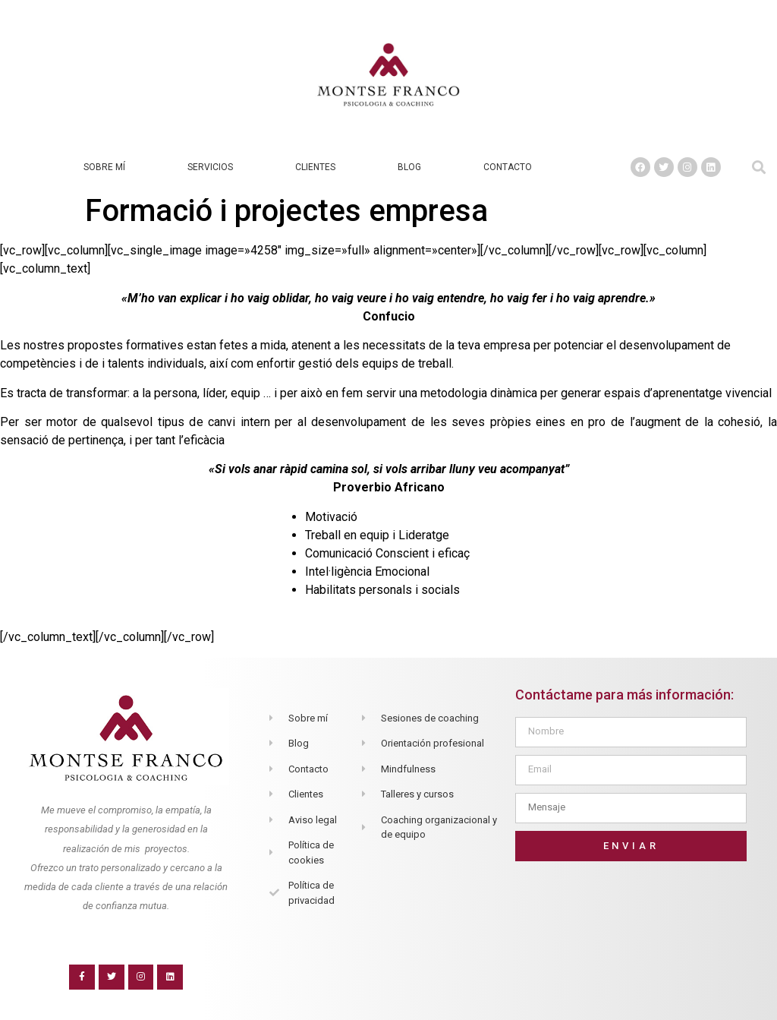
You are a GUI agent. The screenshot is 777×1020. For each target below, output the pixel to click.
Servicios (210, 167)
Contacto (507, 167)
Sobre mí (104, 167)
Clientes (315, 167)
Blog (409, 167)
